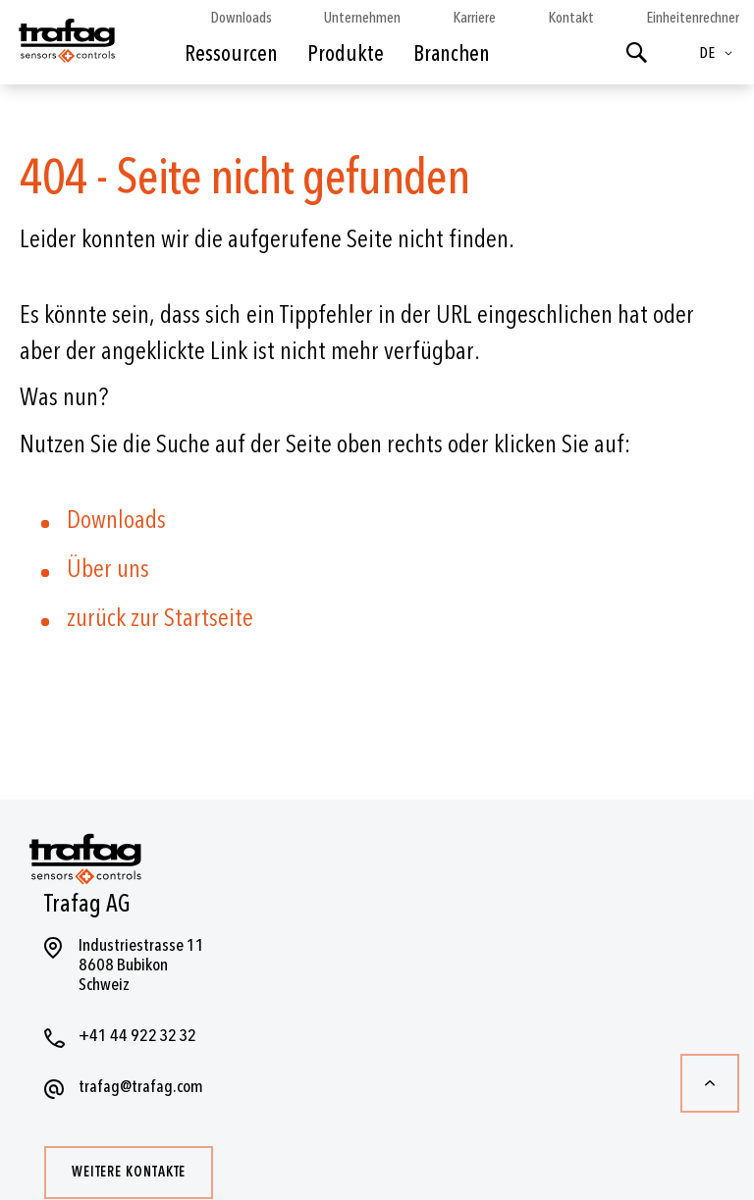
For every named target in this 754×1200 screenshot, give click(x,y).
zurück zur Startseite (160, 618)
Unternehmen (362, 18)
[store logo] (65, 47)
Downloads (241, 18)
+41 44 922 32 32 (137, 1035)
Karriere (474, 18)
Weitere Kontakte (129, 1172)
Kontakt (571, 18)
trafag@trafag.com (141, 1086)
